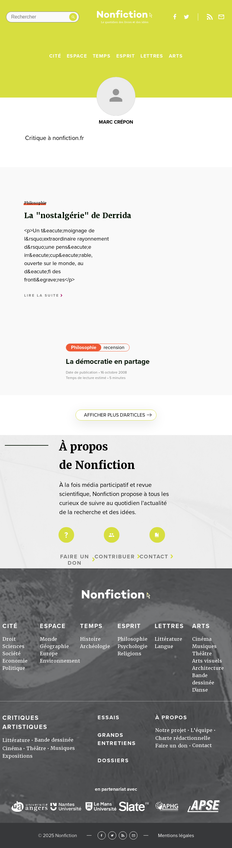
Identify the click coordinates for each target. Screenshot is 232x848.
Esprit (125, 56)
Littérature (168, 639)
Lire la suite (41, 296)
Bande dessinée (53, 740)
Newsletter (221, 17)
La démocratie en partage (108, 361)
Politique (13, 668)
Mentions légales (176, 836)
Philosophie (83, 347)
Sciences (13, 646)
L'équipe (201, 730)
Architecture (208, 668)
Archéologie (95, 646)
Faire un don (74, 560)
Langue (164, 646)
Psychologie (132, 646)
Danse (200, 690)
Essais (109, 717)
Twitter (112, 835)
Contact (154, 557)
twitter (186, 17)
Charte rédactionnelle (182, 738)
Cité (55, 56)
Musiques (204, 646)
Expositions (17, 756)
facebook (174, 17)
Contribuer (115, 557)
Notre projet (170, 730)
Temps (102, 56)
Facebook (102, 835)
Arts (176, 56)
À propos (171, 717)
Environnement (60, 661)
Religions (129, 653)
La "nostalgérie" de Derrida (77, 215)
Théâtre (202, 653)
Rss (209, 17)
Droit (9, 639)
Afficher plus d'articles (114, 415)
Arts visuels (207, 661)
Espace (77, 56)
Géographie (54, 646)
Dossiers (113, 760)
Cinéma (201, 639)
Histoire (90, 639)
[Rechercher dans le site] (42, 17)
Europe (49, 653)
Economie (14, 661)
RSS (123, 835)
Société (11, 653)
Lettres (151, 56)
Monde (48, 639)
